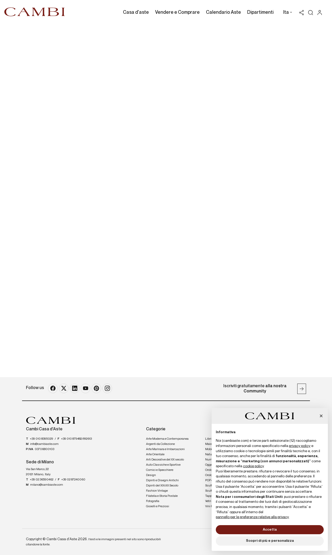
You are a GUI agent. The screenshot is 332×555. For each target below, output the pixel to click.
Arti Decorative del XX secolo (165, 459)
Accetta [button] (270, 529)
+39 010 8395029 (41, 438)
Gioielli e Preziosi (157, 506)
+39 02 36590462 (41, 479)
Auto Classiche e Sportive (163, 464)
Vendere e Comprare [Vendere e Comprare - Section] (177, 12)
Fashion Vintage (157, 490)
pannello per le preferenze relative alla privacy (252, 517)
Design (151, 475)
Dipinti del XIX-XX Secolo (162, 485)
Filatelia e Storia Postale (162, 496)
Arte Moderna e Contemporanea (167, 438)
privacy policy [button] (299, 446)
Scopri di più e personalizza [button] (270, 541)
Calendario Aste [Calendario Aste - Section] (223, 12)
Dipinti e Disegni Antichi (162, 480)
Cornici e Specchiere (159, 470)
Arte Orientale (155, 454)
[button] (286, 13)
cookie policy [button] (253, 466)
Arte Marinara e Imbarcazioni (165, 449)
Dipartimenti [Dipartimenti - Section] (260, 12)
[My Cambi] (321, 12)
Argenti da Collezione (160, 444)
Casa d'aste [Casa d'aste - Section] (136, 12)
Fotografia (152, 501)
